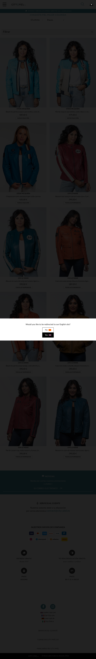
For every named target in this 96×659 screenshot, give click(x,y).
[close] (92, 4)
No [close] (48, 330)
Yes (48, 335)
